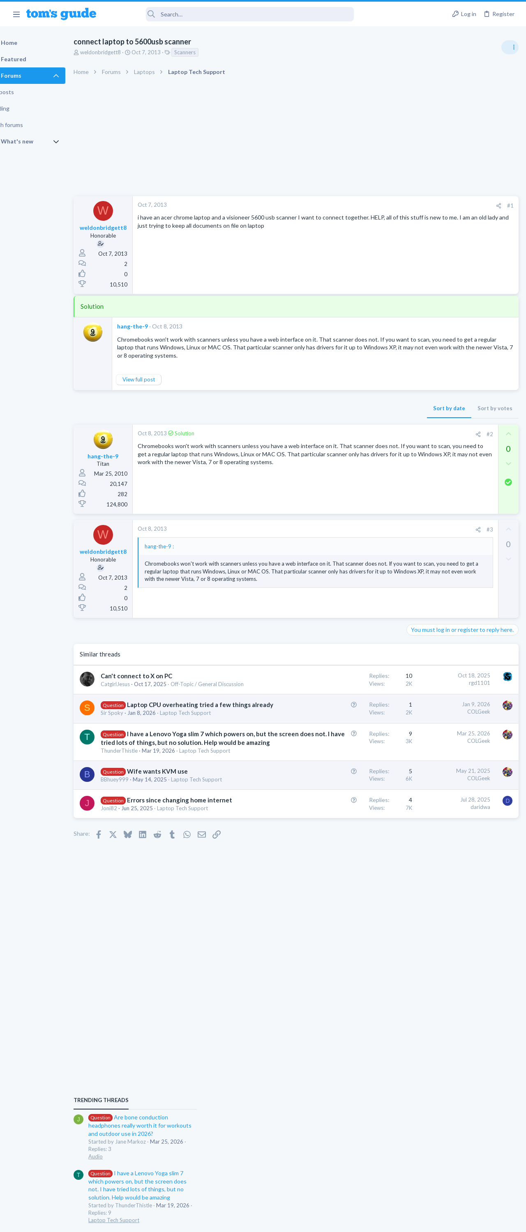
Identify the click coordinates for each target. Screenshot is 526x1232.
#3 (357, 537)
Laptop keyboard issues (452, 631)
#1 (378, 205)
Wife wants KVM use (178, 858)
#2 (357, 442)
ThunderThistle (140, 830)
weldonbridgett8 (121, 52)
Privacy (284, 1220)
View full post (159, 387)
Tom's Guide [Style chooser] (459, 1186)
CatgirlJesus (136, 706)
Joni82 (130, 911)
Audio (416, 503)
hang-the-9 (153, 326)
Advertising (174, 1220)
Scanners (206, 52)
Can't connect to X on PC (157, 697)
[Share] (366, 206)
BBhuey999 (136, 867)
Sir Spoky (133, 759)
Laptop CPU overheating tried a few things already (166, 742)
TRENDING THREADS (422, 447)
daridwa (348, 902)
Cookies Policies (232, 1220)
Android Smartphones (435, 741)
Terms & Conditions (341, 1220)
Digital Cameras (428, 694)
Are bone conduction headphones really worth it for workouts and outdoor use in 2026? (460, 472)
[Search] (230, 14)
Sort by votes (362, 416)
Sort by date (317, 416)
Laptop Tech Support (434, 567)
